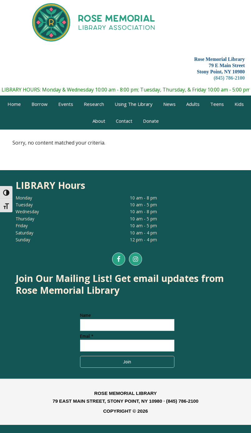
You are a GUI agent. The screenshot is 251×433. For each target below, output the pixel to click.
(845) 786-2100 (229, 78)
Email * (86, 336)
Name (85, 315)
